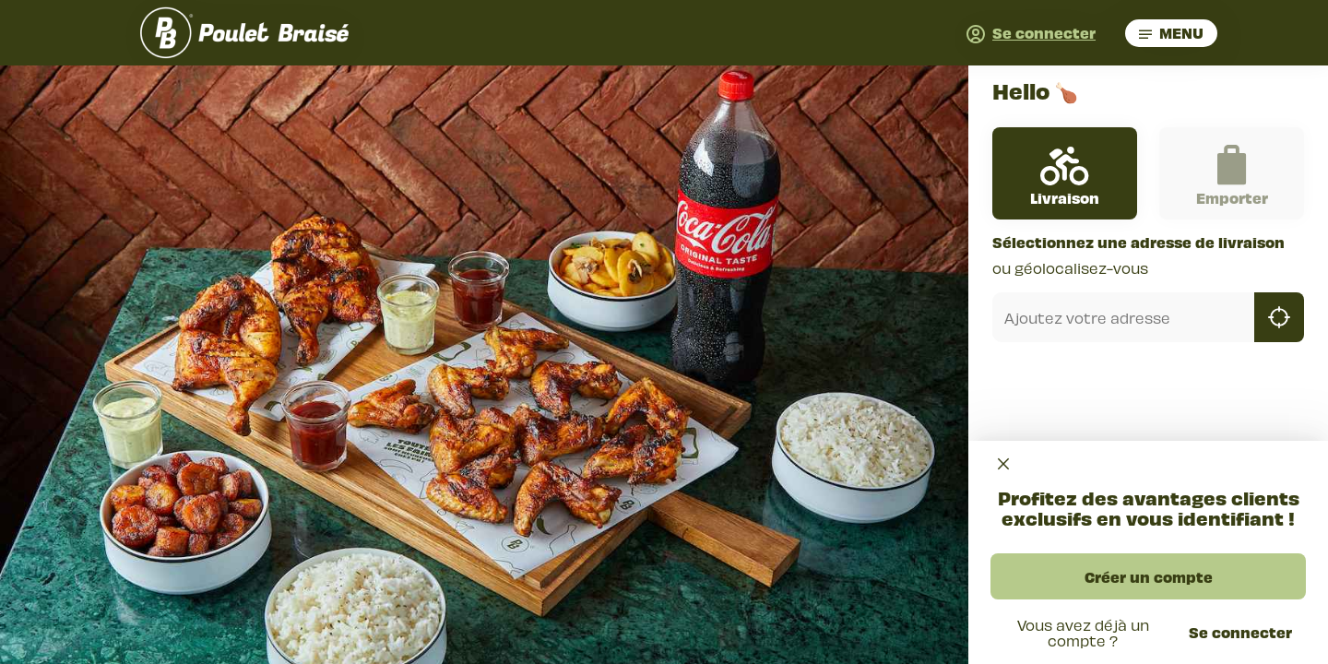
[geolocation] (1279, 317)
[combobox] (1123, 317)
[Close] (1003, 464)
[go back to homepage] (244, 32)
